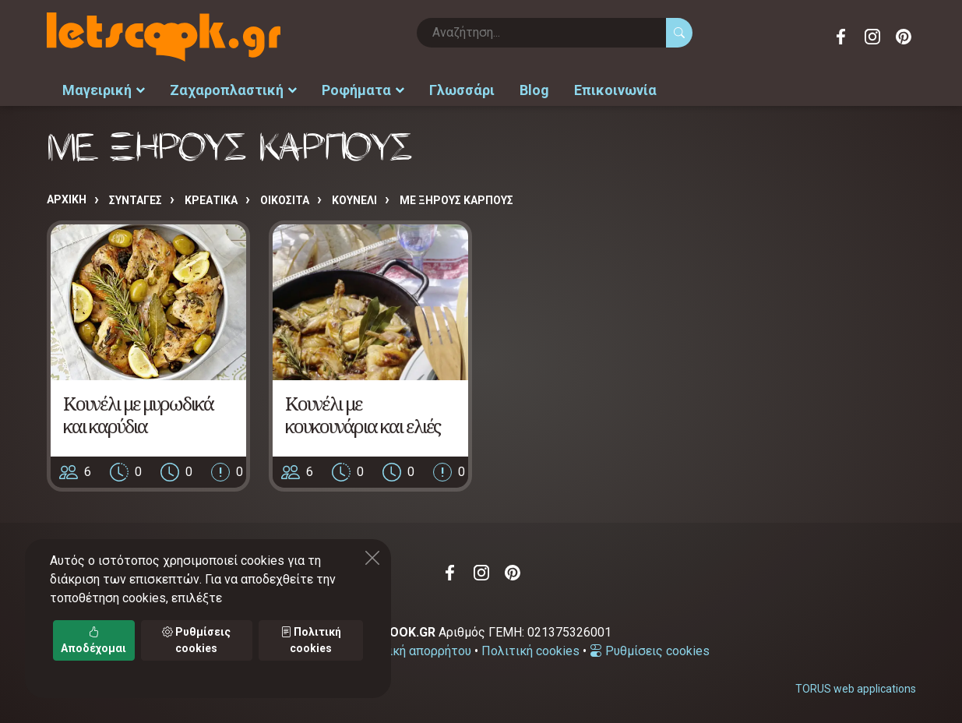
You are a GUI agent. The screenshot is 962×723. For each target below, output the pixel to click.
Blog (534, 90)
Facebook (841, 36)
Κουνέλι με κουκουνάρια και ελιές (362, 414)
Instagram (872, 36)
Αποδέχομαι (93, 640)
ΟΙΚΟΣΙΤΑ (284, 200)
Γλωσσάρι (462, 90)
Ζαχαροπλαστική (233, 90)
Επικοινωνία (615, 90)
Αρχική (66, 199)
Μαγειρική (103, 90)
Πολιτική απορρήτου (412, 651)
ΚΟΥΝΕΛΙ (354, 200)
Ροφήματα (363, 90)
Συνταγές (135, 200)
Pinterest (903, 36)
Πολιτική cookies (530, 651)
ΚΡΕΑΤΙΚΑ (211, 200)
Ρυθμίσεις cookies (650, 651)
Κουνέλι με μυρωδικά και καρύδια (138, 414)
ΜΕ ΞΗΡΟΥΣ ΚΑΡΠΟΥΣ (456, 200)
